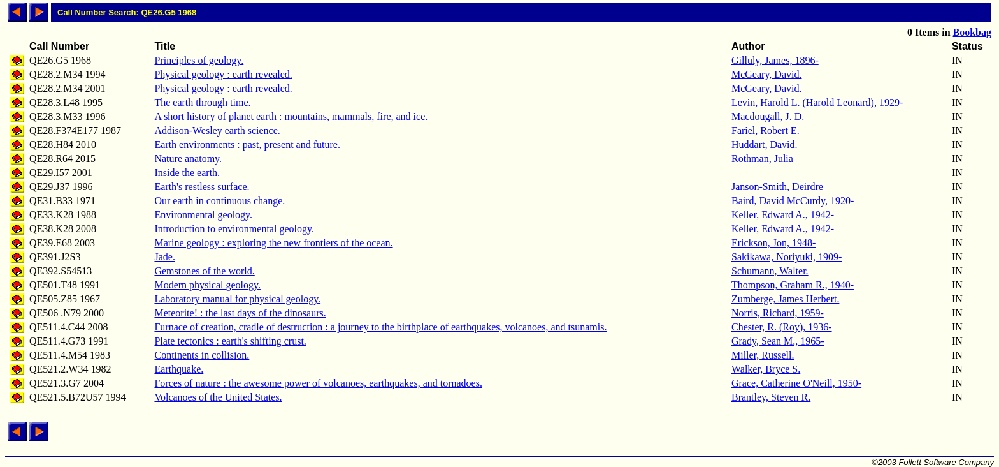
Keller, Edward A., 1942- (782, 214)
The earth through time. (202, 102)
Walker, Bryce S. (765, 369)
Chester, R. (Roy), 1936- (781, 327)
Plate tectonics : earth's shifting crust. (230, 341)
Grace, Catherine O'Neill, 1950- (796, 383)
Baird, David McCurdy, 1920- (792, 200)
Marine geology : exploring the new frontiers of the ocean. (273, 242)
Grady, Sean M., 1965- (777, 341)
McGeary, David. (766, 74)
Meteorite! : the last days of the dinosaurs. (240, 313)
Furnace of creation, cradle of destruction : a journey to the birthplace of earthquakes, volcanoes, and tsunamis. (380, 327)
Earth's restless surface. (201, 186)
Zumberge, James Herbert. (785, 298)
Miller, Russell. (762, 355)
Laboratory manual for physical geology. (237, 298)
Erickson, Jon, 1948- (773, 242)
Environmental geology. (203, 214)
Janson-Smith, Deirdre (777, 186)
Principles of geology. (198, 60)
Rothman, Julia (762, 158)
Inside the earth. (187, 172)
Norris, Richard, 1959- (777, 313)
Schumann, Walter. (770, 270)
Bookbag (972, 32)
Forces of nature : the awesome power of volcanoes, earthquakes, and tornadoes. (318, 383)
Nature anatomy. (188, 158)
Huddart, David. (764, 144)
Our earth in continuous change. (219, 200)
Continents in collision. (201, 355)
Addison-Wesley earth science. (217, 130)
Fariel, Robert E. (765, 130)
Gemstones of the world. (204, 270)
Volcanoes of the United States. (218, 397)
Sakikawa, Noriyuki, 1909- (786, 256)
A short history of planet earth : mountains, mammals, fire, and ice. (291, 116)
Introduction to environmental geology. (233, 228)
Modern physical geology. (207, 284)
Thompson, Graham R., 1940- (792, 284)
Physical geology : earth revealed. (223, 74)
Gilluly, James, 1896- (775, 60)
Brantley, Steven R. (770, 397)
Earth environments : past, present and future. (247, 144)
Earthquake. (178, 369)
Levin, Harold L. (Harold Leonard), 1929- (817, 102)
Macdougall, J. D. (767, 116)
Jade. (164, 256)
